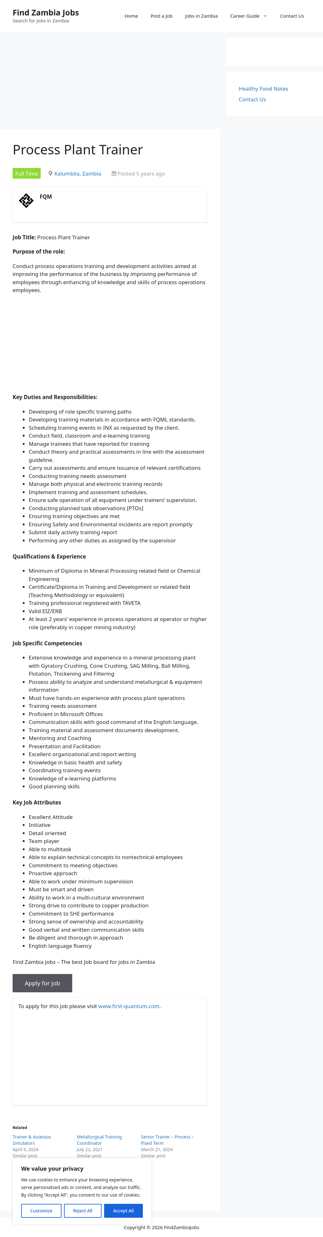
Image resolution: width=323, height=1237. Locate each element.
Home (131, 16)
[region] (82, 1191)
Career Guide (252, 15)
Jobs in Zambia (201, 16)
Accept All (123, 1211)
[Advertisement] (110, 82)
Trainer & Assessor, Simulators (32, 1140)
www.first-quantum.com (128, 1006)
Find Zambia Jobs (46, 12)
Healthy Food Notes (263, 88)
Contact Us (292, 16)
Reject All (82, 1211)
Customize (41, 1211)
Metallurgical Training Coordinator (99, 1140)
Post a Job (162, 16)
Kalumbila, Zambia (77, 173)
